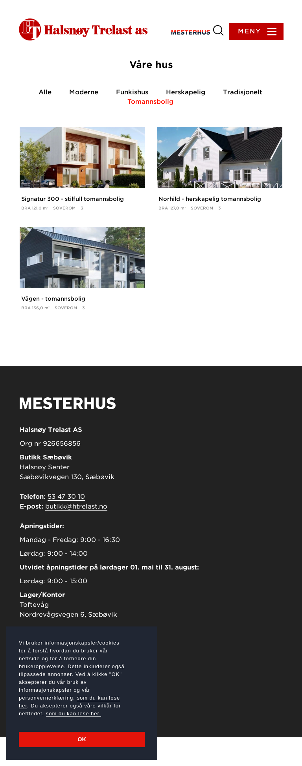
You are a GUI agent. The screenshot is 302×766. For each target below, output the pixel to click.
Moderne (84, 93)
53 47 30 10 (66, 525)
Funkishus (133, 93)
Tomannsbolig (151, 102)
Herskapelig (186, 93)
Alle (46, 93)
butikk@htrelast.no (76, 535)
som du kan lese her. (73, 713)
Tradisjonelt (242, 93)
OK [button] (81, 739)
